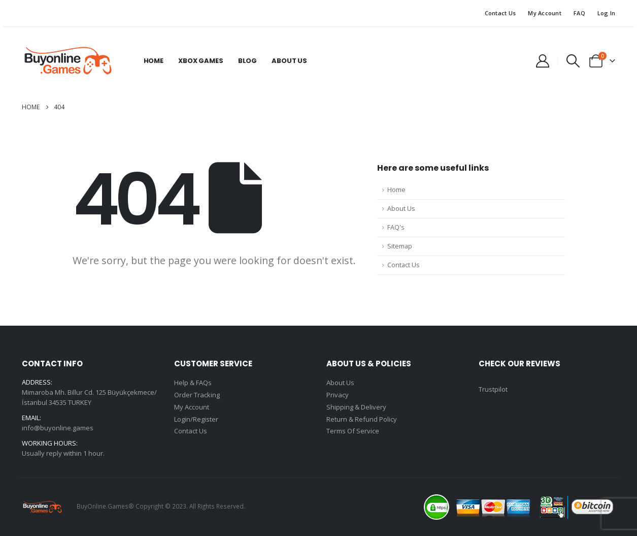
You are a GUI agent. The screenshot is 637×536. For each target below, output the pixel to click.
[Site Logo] (67, 61)
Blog (247, 61)
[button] (573, 61)
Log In (606, 13)
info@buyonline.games (57, 427)
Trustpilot (493, 389)
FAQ (579, 13)
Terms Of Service (352, 431)
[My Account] (542, 61)
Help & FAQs (193, 383)
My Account (544, 13)
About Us (289, 61)
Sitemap (399, 246)
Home (153, 61)
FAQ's (396, 227)
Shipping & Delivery (356, 407)
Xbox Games (200, 61)
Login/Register (196, 419)
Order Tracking (197, 395)
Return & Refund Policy (361, 419)
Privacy (337, 395)
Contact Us (500, 13)
